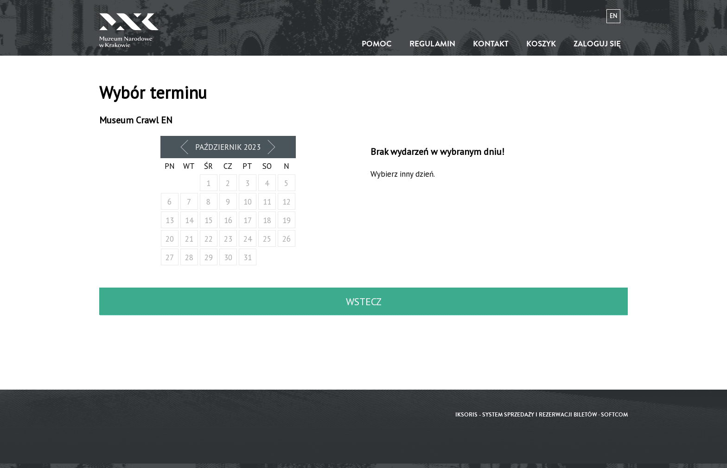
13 (170, 220)
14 (189, 220)
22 (208, 239)
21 (189, 239)
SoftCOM (614, 415)
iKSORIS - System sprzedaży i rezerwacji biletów (526, 415)
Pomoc (377, 44)
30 (228, 257)
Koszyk (541, 44)
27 (170, 257)
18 (267, 220)
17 (247, 220)
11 (267, 202)
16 (228, 220)
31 (247, 257)
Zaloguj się (597, 44)
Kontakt (491, 44)
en (613, 16)
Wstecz (364, 301)
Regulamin (432, 44)
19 (286, 220)
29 (208, 257)
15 (208, 220)
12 (286, 202)
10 (247, 202)
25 (267, 239)
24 (247, 239)
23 (228, 239)
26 (286, 239)
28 (189, 257)
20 (170, 239)
